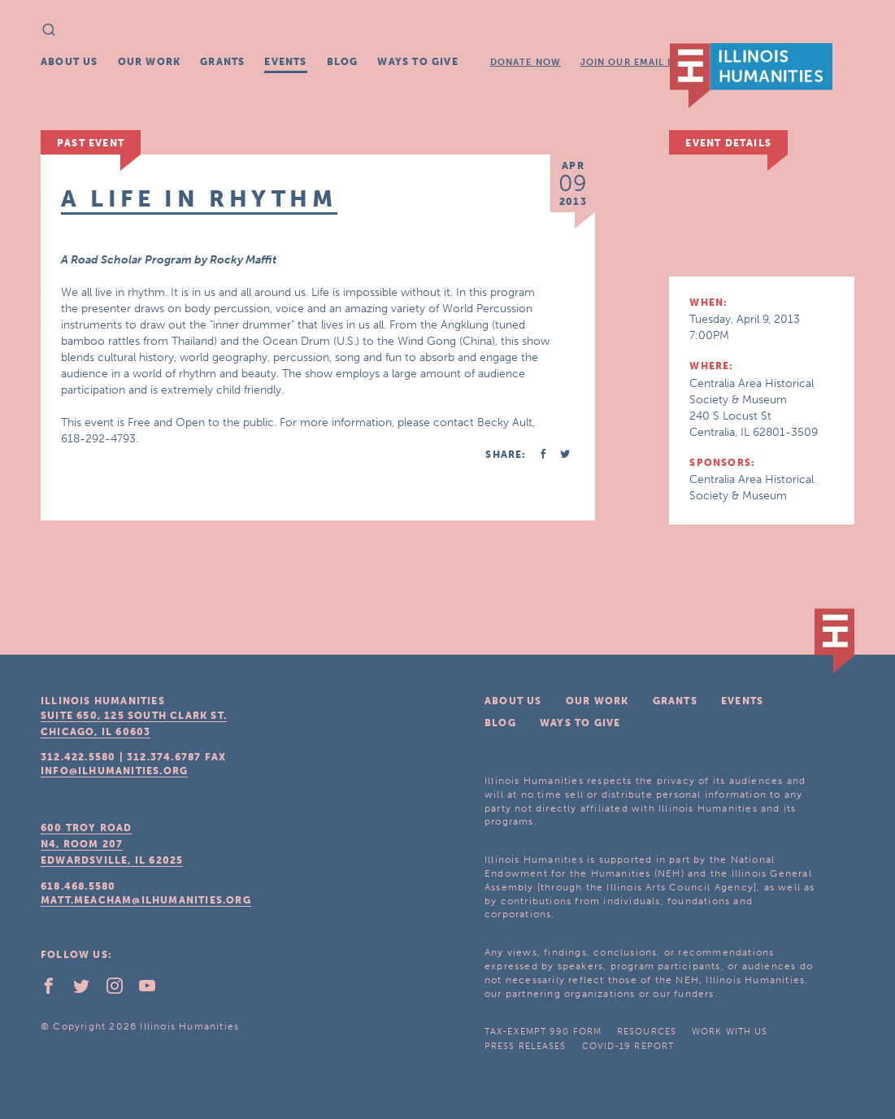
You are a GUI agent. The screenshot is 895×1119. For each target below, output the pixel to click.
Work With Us (729, 1031)
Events (285, 61)
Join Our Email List (634, 62)
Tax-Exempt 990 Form (543, 1031)
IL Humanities (751, 75)
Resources (646, 1031)
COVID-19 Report (628, 1046)
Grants (222, 61)
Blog (342, 61)
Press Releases (525, 1046)
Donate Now (525, 62)
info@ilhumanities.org (114, 771)
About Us (69, 61)
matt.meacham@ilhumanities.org (146, 900)
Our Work (149, 61)
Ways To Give (417, 61)
